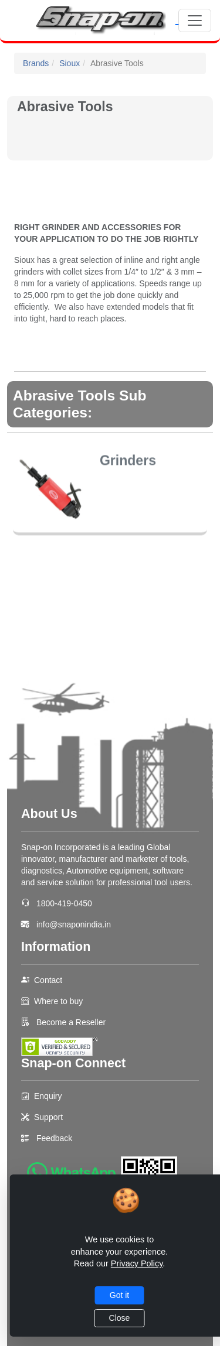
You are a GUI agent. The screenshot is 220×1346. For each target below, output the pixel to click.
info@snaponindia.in (73, 924)
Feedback (54, 1138)
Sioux (69, 63)
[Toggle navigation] (194, 20)
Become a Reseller (70, 1022)
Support (48, 1117)
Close (119, 1318)
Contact (48, 980)
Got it (119, 1295)
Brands (36, 63)
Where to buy (58, 1001)
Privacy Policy (137, 1263)
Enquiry (48, 1096)
